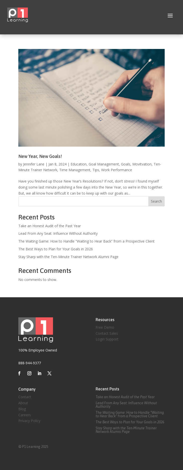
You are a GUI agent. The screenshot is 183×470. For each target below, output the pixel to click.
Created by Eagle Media (115, 352)
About (23, 402)
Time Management (74, 169)
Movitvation (142, 164)
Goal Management (104, 164)
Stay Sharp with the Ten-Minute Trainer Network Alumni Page (68, 256)
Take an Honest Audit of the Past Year (49, 225)
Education (79, 164)
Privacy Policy (29, 420)
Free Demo (105, 327)
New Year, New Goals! (40, 156)
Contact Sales (107, 333)
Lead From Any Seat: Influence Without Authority (58, 233)
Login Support (107, 339)
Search (156, 201)
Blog (22, 408)
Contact (24, 396)
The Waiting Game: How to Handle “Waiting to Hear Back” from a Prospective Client (86, 241)
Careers (24, 415)
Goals (125, 164)
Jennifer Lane (33, 164)
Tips (95, 169)
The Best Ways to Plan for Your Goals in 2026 (55, 249)
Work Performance (116, 169)
